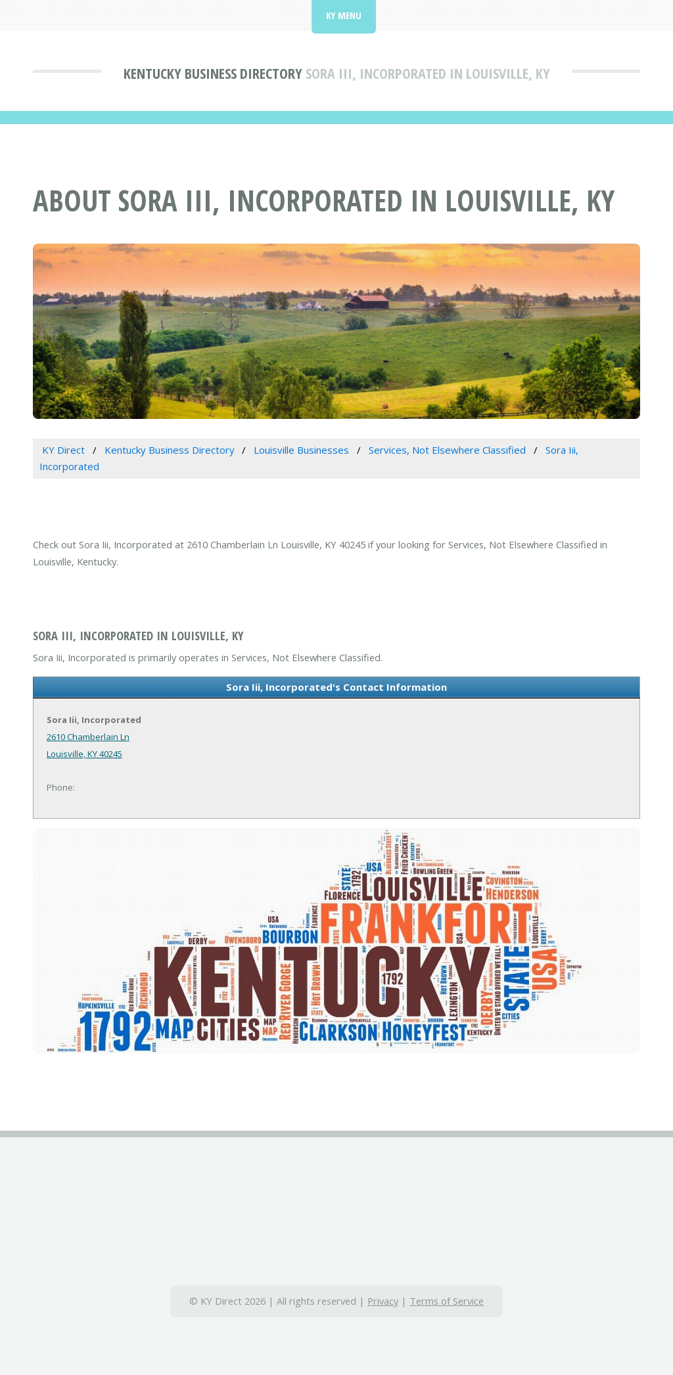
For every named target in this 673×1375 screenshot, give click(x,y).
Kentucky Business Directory (213, 73)
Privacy (382, 1300)
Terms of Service (446, 1300)
